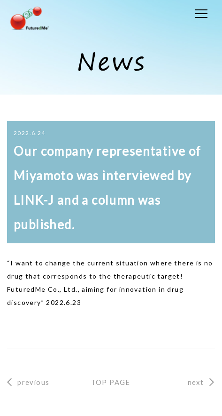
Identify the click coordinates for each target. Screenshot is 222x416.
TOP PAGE (110, 382)
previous (33, 382)
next (196, 382)
